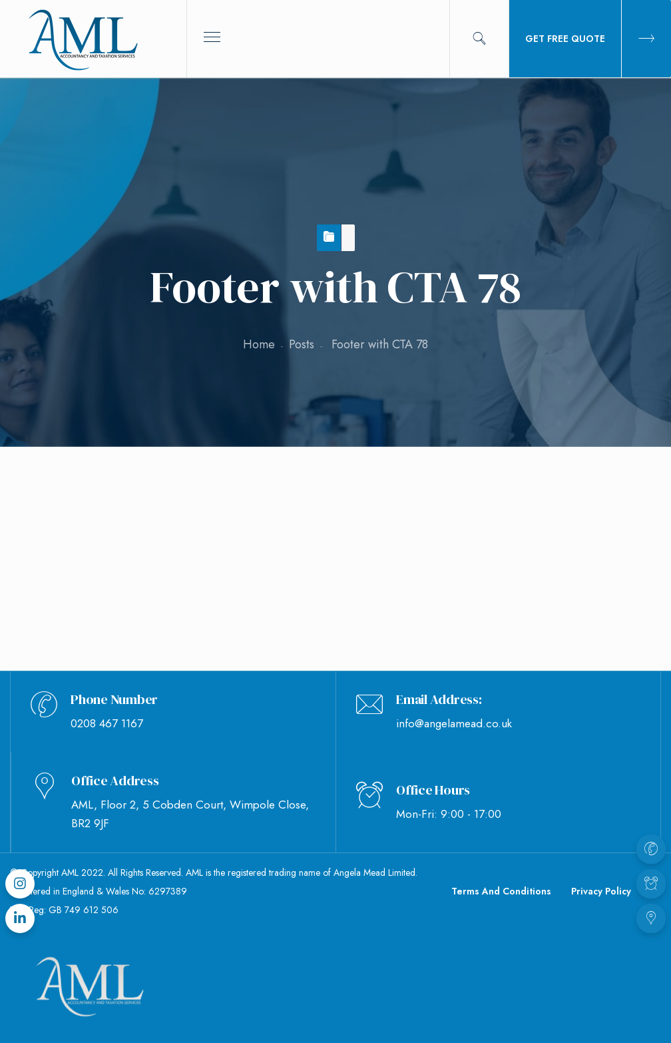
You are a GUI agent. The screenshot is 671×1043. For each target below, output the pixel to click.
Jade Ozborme (219, 546)
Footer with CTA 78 (86, 499)
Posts (301, 344)
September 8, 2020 (99, 546)
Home (259, 344)
